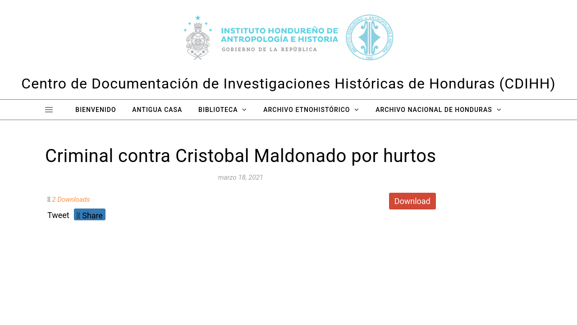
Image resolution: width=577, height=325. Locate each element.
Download (412, 201)
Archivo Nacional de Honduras (434, 109)
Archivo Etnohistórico (306, 109)
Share (90, 215)
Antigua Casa (157, 109)
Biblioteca (218, 109)
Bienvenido (95, 109)
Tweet (58, 215)
